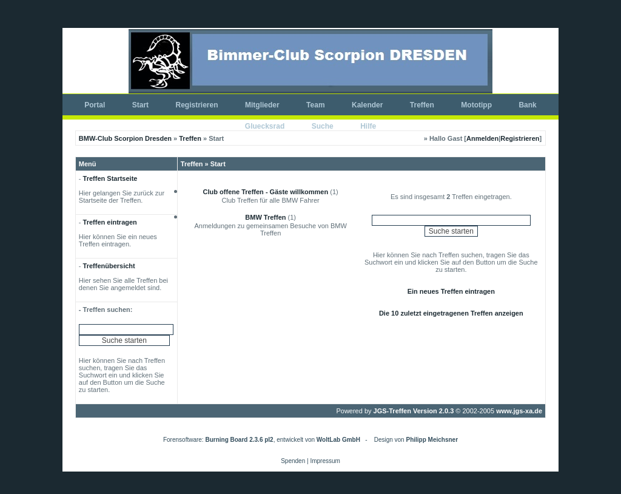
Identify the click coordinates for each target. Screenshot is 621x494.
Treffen (422, 105)
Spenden (293, 461)
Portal (94, 105)
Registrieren (197, 105)
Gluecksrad (264, 126)
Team (315, 105)
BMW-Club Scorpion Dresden (125, 138)
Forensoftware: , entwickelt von (261, 439)
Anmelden (482, 138)
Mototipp (476, 105)
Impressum (325, 461)
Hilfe (368, 126)
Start (140, 105)
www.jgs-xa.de (519, 410)
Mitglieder (262, 105)
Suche (323, 126)
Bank (527, 105)
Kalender (367, 105)
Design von (416, 439)
